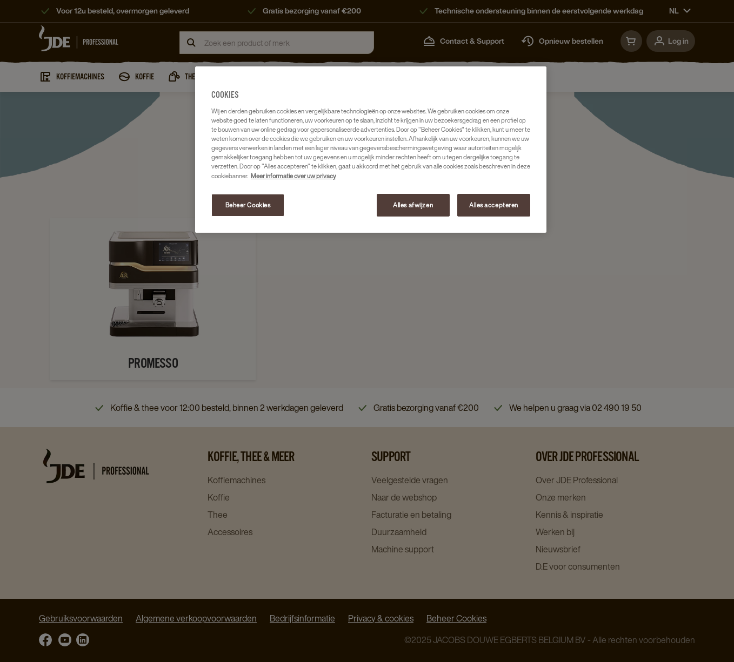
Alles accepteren (493, 205)
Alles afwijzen (413, 205)
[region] (370, 149)
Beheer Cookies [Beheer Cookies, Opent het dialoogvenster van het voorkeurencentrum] (248, 205)
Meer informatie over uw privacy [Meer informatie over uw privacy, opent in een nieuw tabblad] (293, 175)
